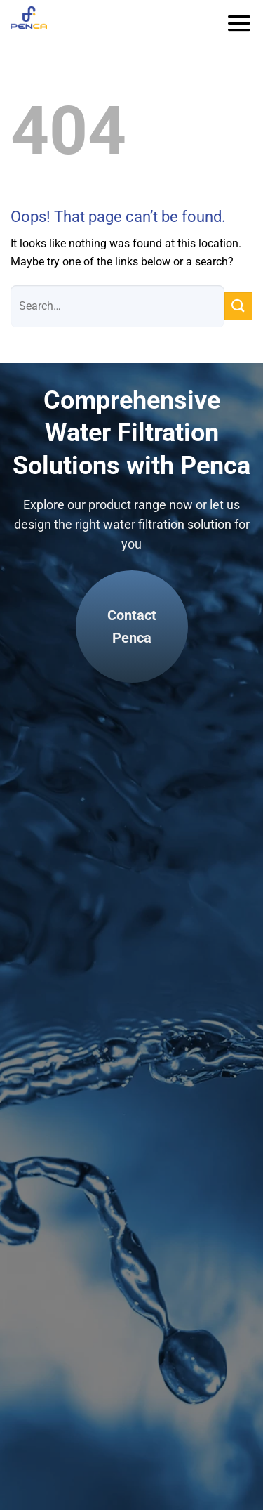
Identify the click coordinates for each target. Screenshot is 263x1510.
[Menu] (239, 23)
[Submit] (238, 306)
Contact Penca (131, 626)
